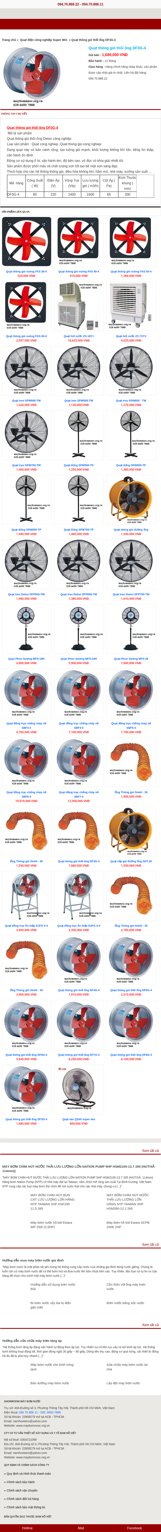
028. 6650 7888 (50, 1412)
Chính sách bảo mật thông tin (26, 1507)
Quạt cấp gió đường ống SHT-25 (131, 861)
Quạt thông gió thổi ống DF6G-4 (26, 1054)
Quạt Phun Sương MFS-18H (26, 658)
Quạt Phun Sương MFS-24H (79, 658)
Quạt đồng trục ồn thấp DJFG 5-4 (26, 925)
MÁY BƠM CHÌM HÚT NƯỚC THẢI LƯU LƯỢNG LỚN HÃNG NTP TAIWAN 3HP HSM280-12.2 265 (127, 1201)
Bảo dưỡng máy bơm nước (49, 1383)
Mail (80, 1528)
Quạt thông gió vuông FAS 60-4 (26, 336)
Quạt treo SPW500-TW (78, 400)
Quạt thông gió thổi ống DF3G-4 (79, 861)
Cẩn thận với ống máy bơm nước (125, 1287)
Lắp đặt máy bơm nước (123, 1383)
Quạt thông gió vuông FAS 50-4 (131, 271)
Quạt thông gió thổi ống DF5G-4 (131, 990)
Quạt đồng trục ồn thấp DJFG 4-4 (78, 925)
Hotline (26, 1528)
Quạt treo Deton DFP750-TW (131, 594)
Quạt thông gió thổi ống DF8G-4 (131, 1054)
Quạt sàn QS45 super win (78, 1119)
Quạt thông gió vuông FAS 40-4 (78, 271)
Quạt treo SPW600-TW (26, 400)
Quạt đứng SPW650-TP (26, 529)
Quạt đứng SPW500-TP (79, 465)
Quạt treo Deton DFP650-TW (78, 594)
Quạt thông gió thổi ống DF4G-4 (79, 990)
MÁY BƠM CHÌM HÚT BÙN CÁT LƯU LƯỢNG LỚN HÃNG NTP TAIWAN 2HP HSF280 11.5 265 (52, 1201)
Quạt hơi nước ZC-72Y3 (131, 336)
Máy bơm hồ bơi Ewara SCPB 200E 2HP (127, 1225)
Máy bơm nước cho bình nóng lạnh (51, 1367)
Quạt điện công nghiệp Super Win (43, 40)
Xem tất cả (150, 1151)
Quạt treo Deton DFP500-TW (26, 594)
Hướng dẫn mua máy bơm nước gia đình (33, 1260)
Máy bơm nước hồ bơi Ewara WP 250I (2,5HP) (51, 1225)
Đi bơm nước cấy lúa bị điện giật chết (50, 1305)
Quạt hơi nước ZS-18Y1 (79, 336)
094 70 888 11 (28, 1412)
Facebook (134, 1528)
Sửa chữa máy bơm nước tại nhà (127, 1367)
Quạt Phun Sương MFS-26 (131, 658)
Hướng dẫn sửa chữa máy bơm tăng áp (32, 1340)
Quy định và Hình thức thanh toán (29, 1473)
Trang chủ (9, 40)
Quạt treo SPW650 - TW (131, 400)
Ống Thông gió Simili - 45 (26, 990)
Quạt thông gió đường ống (131, 529)
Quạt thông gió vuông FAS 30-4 (26, 271)
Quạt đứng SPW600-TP (131, 465)
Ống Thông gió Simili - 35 (131, 925)
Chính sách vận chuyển (22, 1490)
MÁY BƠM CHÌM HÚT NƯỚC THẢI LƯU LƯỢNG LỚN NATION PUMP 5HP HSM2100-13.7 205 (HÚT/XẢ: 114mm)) (79, 1169)
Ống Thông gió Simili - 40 (26, 861)
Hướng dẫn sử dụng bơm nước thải (52, 1287)
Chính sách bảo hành (21, 1482)
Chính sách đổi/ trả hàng (23, 1499)
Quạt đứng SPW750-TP (79, 529)
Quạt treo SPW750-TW (26, 465)
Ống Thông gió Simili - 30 (131, 792)
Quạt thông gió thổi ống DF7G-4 (79, 1054)
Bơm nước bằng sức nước (125, 1303)
